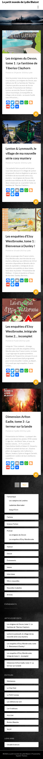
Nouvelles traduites (14, 588)
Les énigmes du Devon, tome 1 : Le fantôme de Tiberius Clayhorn (21, 63)
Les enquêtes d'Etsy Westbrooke (21, 539)
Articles (10, 595)
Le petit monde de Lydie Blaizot (20, 2)
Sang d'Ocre (13, 510)
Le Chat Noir (11, 688)
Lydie (30, 73)
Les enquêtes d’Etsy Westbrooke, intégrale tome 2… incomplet (21, 331)
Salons (9, 567)
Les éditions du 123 (14, 702)
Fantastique (11, 497)
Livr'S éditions (12, 708)
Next (24, 485)
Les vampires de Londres (18, 501)
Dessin (9, 554)
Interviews (11, 574)
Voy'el (9, 729)
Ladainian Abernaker (17, 505)
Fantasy (10, 517)
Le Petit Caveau (13, 695)
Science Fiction (12, 524)
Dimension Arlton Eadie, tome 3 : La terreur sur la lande (19, 421)
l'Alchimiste (11, 681)
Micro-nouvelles (13, 581)
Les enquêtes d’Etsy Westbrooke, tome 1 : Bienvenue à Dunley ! (20, 241)
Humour (10, 547)
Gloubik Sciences (13, 745)
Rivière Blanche (13, 722)
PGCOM (10, 715)
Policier (10, 531)
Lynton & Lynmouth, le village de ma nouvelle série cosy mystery (21, 153)
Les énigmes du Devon (17, 535)
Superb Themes (21, 756)
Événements (11, 560)
